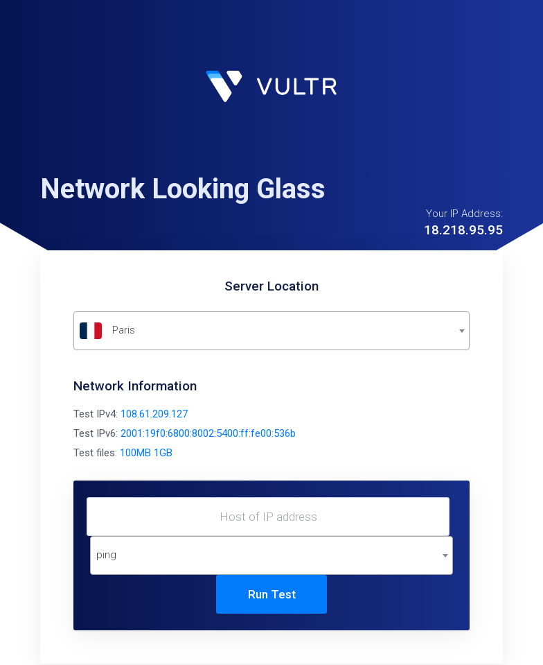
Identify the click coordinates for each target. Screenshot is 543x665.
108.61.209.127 (154, 414)
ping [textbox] (106, 555)
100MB (135, 453)
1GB (163, 453)
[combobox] (271, 330)
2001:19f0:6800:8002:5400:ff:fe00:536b (208, 433)
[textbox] (271, 330)
